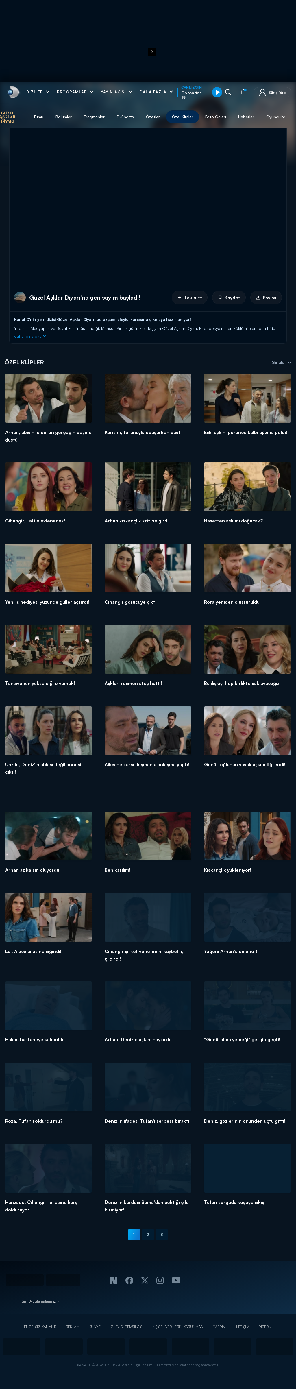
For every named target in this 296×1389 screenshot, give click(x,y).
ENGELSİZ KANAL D (40, 1327)
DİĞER (263, 1327)
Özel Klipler (193, 116)
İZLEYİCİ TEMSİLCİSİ (126, 1327)
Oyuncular (286, 116)
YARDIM (219, 1327)
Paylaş (266, 297)
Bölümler (74, 116)
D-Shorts (136, 116)
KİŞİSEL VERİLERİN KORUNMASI (178, 1327)
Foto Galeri (226, 116)
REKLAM (73, 1327)
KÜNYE (95, 1327)
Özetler (164, 116)
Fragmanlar (105, 116)
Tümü (49, 116)
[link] (13, 92)
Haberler (257, 116)
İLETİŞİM (242, 1327)
